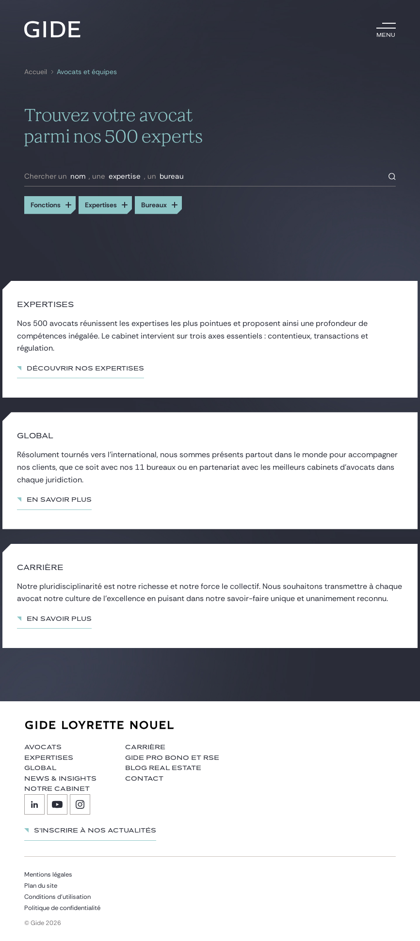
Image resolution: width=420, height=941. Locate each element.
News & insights (60, 778)
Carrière (145, 747)
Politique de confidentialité (62, 908)
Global (40, 768)
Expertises (48, 758)
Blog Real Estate (163, 768)
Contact (144, 778)
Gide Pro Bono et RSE (172, 758)
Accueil (35, 72)
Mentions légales (48, 874)
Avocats (43, 747)
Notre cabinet (57, 789)
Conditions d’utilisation (57, 897)
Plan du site (40, 885)
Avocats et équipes (87, 72)
